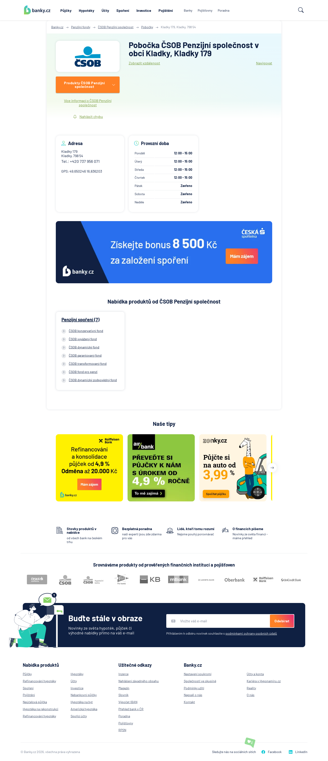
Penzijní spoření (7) (81, 319)
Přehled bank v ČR (131, 709)
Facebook (271, 752)
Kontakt (189, 702)
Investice (143, 10)
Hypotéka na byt (82, 702)
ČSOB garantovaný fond (85, 355)
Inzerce (123, 674)
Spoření (122, 10)
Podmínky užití (194, 688)
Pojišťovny (205, 10)
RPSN (122, 730)
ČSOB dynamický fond (84, 347)
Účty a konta (255, 674)
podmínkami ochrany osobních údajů (251, 633)
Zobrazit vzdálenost (144, 63)
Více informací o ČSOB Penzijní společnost (87, 102)
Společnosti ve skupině (200, 681)
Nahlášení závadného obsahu (138, 681)
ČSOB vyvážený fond (83, 339)
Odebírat (281, 621)
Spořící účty (79, 716)
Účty (105, 10)
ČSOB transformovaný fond (88, 363)
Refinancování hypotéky (39, 681)
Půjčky (66, 10)
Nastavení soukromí (197, 674)
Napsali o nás (193, 695)
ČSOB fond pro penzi (83, 372)
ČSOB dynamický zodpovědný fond (93, 380)
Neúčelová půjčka (35, 702)
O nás (250, 695)
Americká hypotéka (84, 709)
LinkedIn (298, 752)
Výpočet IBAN (127, 702)
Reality (251, 688)
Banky (188, 10)
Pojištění (166, 10)
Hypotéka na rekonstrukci (40, 709)
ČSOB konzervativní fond (86, 331)
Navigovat (264, 63)
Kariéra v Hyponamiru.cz (264, 681)
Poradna (223, 10)
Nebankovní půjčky (84, 695)
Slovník (123, 695)
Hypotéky (86, 10)
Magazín (123, 688)
